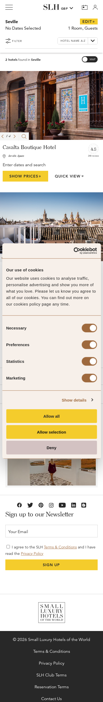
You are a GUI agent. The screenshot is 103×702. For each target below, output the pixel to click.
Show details (74, 400)
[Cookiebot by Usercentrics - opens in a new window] (74, 250)
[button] (2, 136)
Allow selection (51, 432)
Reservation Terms (52, 687)
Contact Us (51, 698)
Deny (51, 447)
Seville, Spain (16, 156)
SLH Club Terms (51, 675)
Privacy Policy (32, 553)
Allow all (51, 416)
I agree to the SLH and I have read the (50, 550)
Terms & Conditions (60, 547)
